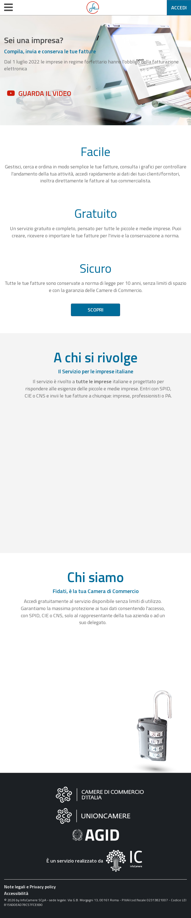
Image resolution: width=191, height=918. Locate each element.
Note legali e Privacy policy (30, 886)
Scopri (95, 309)
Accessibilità (16, 893)
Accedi (179, 7)
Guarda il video (44, 93)
